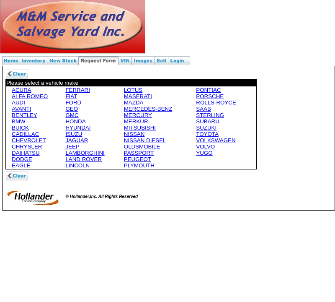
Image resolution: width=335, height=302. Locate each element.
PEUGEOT (137, 159)
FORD (73, 102)
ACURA (21, 90)
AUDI (18, 102)
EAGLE (21, 165)
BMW (19, 121)
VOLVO (205, 146)
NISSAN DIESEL (145, 140)
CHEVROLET (29, 140)
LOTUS (133, 90)
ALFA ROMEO (30, 96)
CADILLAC (25, 134)
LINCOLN (77, 165)
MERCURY (138, 115)
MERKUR (136, 121)
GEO (71, 109)
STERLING (210, 115)
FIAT (71, 96)
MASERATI (138, 96)
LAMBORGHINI (84, 153)
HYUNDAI (77, 128)
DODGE (22, 159)
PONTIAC (208, 90)
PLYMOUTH (139, 165)
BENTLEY (24, 115)
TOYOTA (207, 134)
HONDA (75, 121)
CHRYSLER (27, 146)
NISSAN (134, 134)
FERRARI (77, 90)
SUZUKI (206, 128)
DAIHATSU (25, 153)
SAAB (203, 109)
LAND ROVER (83, 159)
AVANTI (21, 109)
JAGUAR (76, 140)
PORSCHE (210, 96)
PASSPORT (139, 153)
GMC (71, 115)
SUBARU (207, 121)
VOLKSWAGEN (215, 140)
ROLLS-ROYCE (216, 102)
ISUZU (73, 134)
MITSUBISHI (140, 128)
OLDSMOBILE (142, 146)
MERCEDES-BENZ (148, 109)
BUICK (20, 128)
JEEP (72, 146)
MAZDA (134, 102)
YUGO (204, 153)
